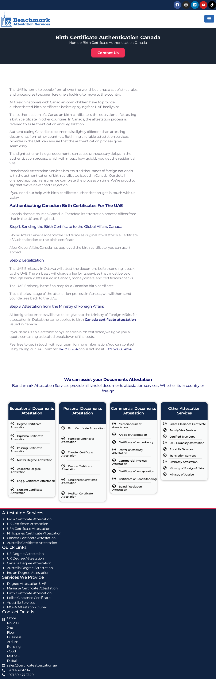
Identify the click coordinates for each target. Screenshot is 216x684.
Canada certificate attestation (110, 319)
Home (74, 42)
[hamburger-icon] (209, 19)
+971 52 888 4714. (118, 349)
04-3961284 (68, 349)
